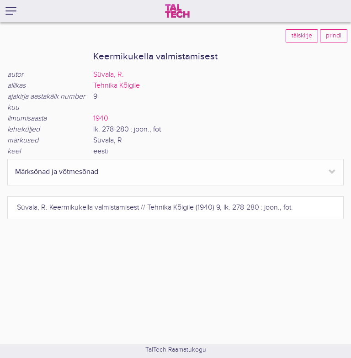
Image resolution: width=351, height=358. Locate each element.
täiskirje (302, 35)
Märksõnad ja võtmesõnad (56, 172)
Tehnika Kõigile (116, 85)
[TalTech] (177, 11)
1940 (100, 118)
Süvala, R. (108, 74)
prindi (333, 35)
